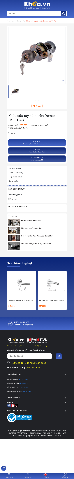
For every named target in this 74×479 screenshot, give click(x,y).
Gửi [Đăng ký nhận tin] (58, 356)
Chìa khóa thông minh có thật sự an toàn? (36, 243)
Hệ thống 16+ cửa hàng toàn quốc (28, 363)
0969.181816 (33, 367)
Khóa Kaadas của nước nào (31, 220)
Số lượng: (11, 133)
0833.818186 (23, 383)
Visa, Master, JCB (37, 159)
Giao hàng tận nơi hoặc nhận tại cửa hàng (37, 142)
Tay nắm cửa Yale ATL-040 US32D (20, 300)
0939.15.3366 (24, 387)
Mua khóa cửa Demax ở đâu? (31, 228)
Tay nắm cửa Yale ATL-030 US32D (51, 300)
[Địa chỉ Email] (29, 356)
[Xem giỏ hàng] (65, 475)
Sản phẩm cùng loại (19, 263)
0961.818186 (26, 391)
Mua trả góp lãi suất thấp (37, 151)
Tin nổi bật (12, 216)
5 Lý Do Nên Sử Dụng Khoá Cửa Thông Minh (37, 236)
